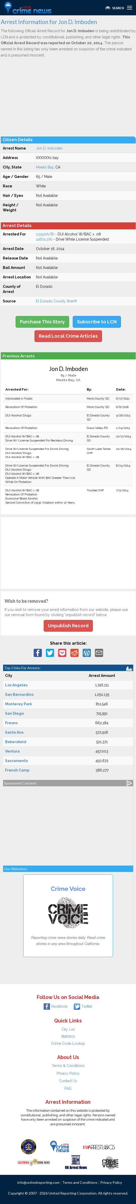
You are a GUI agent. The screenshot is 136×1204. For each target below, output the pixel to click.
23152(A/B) (45, 234)
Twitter (83, 1006)
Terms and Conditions (79, 1182)
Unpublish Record (68, 625)
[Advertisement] (68, 97)
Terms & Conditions (68, 1066)
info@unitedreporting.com (38, 1182)
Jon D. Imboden (49, 148)
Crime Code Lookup (68, 1043)
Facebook (56, 1006)
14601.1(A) (44, 239)
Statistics (68, 1036)
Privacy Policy (68, 1073)
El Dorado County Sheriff (56, 301)
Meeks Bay (45, 167)
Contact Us (68, 1081)
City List (68, 1029)
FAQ (68, 1088)
